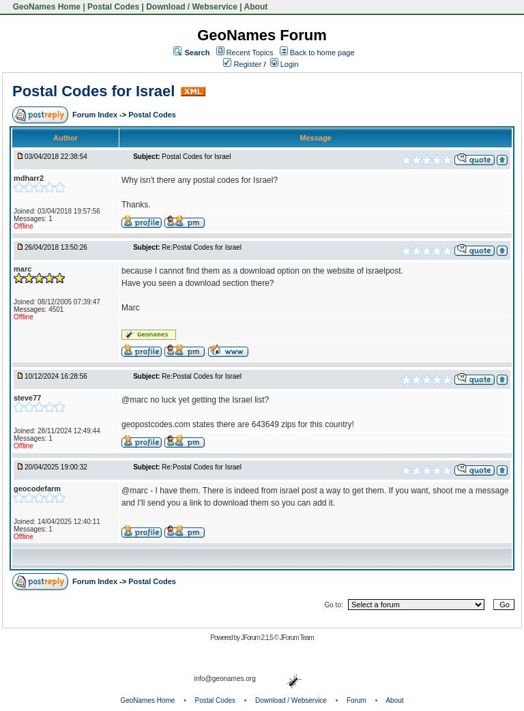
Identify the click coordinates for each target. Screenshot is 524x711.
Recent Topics (250, 52)
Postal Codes (113, 7)
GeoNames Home (45, 7)
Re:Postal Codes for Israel (202, 247)
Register (242, 64)
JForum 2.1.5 (257, 637)
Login (284, 64)
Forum (356, 700)
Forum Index (95, 115)
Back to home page (322, 52)
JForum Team (297, 637)
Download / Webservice (191, 7)
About (256, 7)
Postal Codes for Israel (93, 91)
